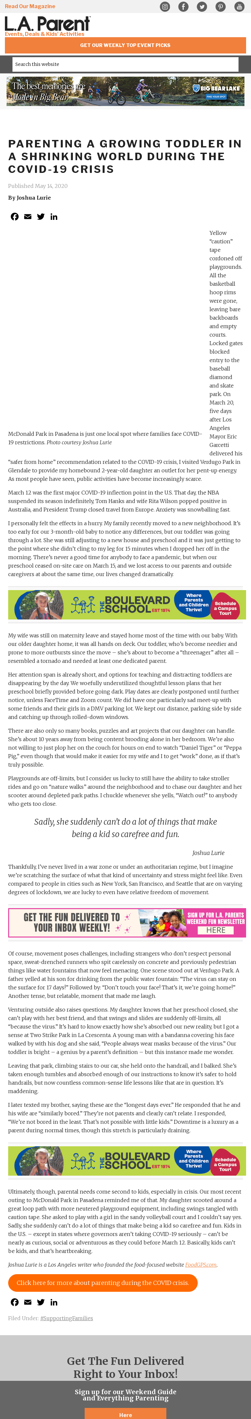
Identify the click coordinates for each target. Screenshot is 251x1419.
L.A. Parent (49, 23)
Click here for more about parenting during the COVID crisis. (103, 1104)
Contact (144, 1371)
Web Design (96, 1376)
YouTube (239, 7)
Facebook (183, 7)
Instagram (164, 7)
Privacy (107, 1371)
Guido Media (154, 1376)
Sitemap (125, 1371)
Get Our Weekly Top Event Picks (125, 45)
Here (125, 1237)
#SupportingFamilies (66, 1140)
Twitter (202, 7)
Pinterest (220, 7)
